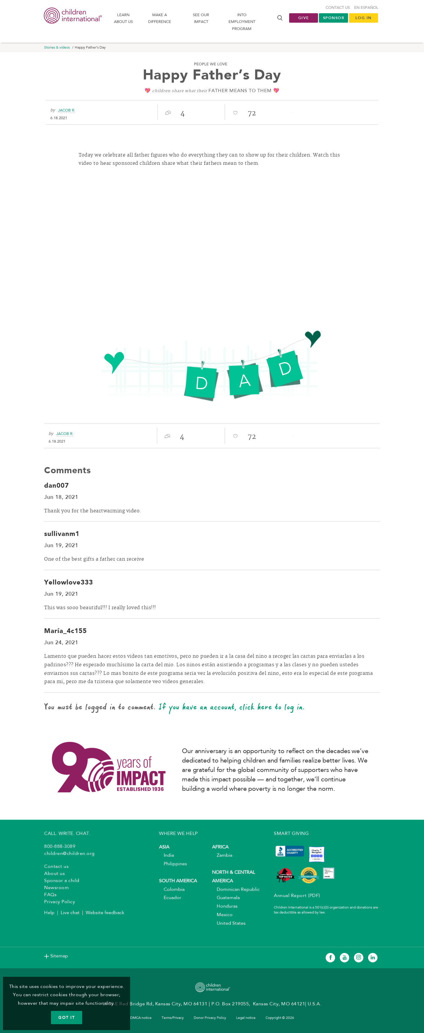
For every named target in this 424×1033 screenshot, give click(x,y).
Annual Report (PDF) (297, 896)
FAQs (50, 895)
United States (229, 923)
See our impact (201, 18)
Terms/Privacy (173, 1018)
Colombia (172, 889)
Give (303, 18)
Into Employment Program (241, 22)
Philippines (173, 864)
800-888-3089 (59, 846)
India (166, 855)
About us (54, 873)
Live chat (70, 913)
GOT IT (66, 1017)
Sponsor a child (62, 880)
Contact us (338, 8)
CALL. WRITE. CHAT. (67, 833)
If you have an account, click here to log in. (232, 706)
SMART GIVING (291, 833)
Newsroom (56, 888)
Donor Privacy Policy (210, 1018)
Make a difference (159, 18)
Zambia (222, 855)
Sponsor (333, 18)
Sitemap (59, 956)
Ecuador (170, 898)
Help (49, 913)
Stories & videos (57, 47)
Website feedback (105, 913)
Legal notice (246, 1018)
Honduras (225, 906)
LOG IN (363, 18)
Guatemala (226, 898)
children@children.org (69, 853)
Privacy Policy (59, 902)
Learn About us (123, 18)
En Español (366, 8)
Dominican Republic (236, 889)
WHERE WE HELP (178, 833)
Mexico (222, 915)
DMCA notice (141, 1018)
